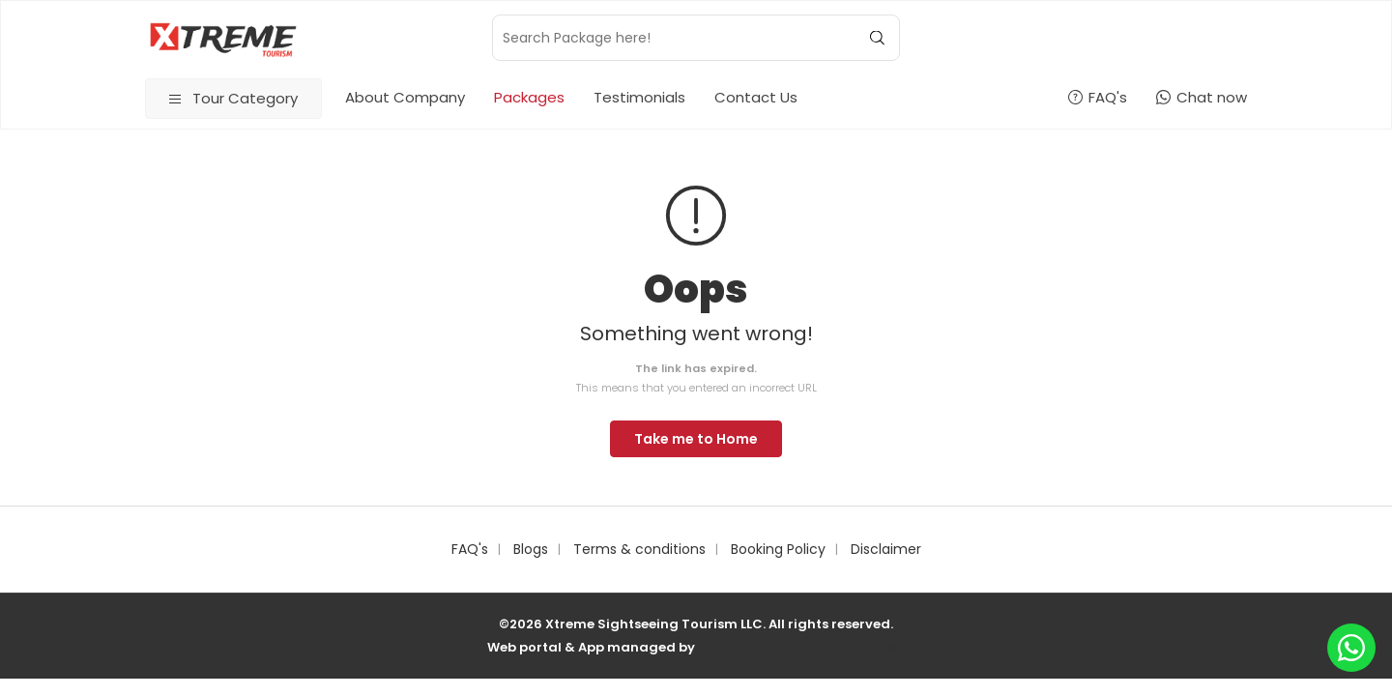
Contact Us (756, 97)
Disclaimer (886, 549)
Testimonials (639, 97)
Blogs (530, 549)
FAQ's (469, 549)
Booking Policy (778, 549)
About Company (405, 97)
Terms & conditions (639, 549)
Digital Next (865, 647)
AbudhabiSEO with (762, 647)
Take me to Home (696, 439)
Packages (529, 97)
